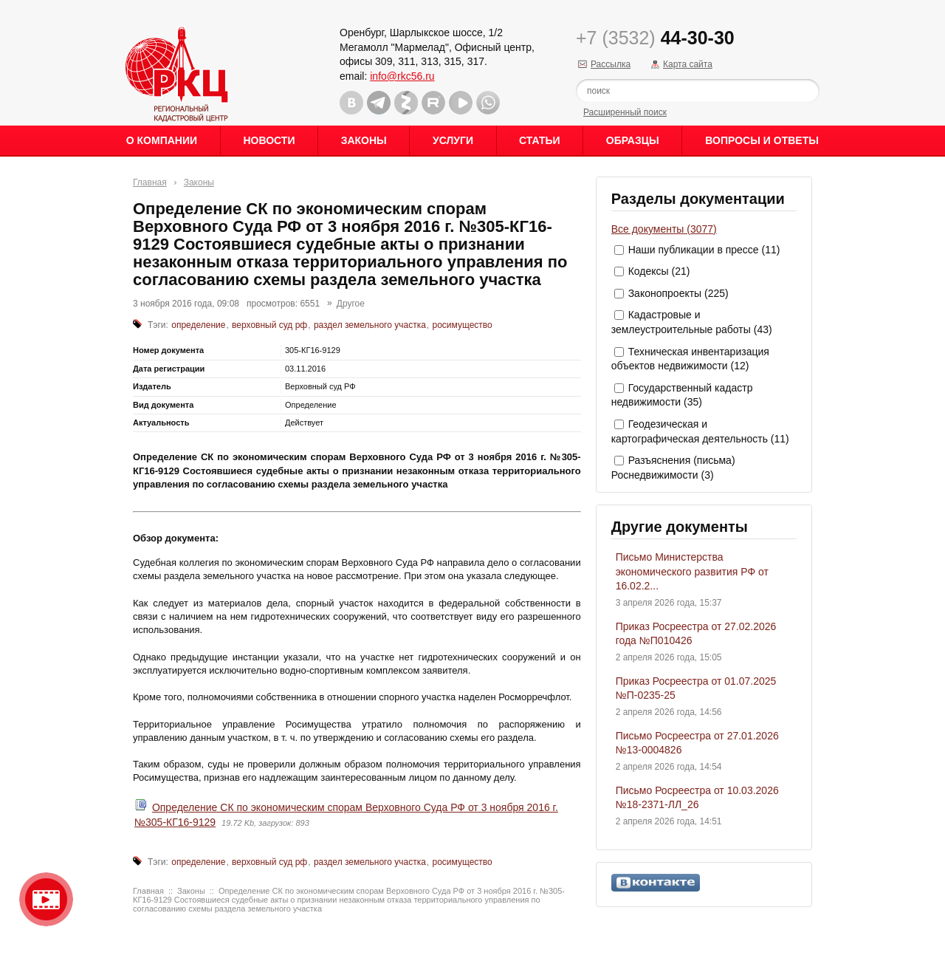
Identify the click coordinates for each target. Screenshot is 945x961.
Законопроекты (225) (678, 293)
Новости (269, 140)
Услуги (453, 140)
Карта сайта (687, 64)
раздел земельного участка (370, 325)
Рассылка (610, 64)
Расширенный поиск (625, 112)
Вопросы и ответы (762, 140)
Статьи (539, 140)
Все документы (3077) (664, 229)
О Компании (161, 140)
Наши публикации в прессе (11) (704, 250)
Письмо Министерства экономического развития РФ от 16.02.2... (692, 571)
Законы (364, 140)
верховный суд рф (269, 325)
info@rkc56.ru (402, 76)
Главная (150, 182)
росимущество (462, 325)
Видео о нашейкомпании (46, 899)
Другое (351, 303)
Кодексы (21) (659, 271)
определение (198, 325)
